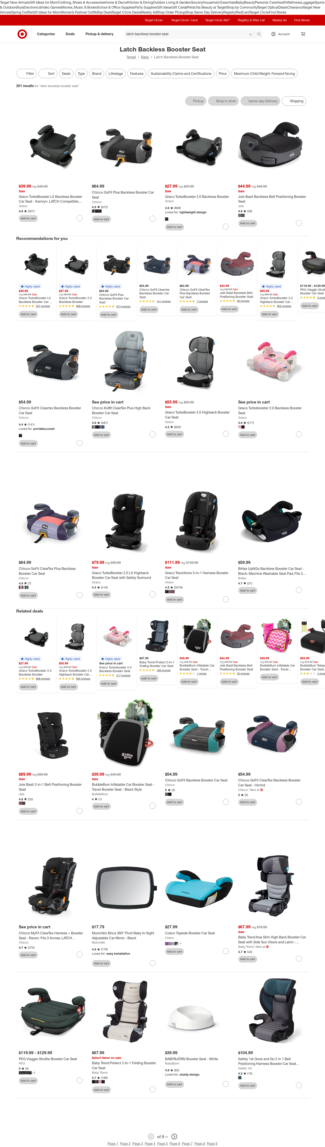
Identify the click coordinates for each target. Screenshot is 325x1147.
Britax (242, 579)
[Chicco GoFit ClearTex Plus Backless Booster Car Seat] (53, 572)
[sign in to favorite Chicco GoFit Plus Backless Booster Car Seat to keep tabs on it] (153, 219)
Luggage (307, 2)
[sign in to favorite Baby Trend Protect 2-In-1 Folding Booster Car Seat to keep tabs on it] (153, 1091)
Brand (96, 73)
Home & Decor (116, 2)
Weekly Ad (149, 12)
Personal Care (266, 2)
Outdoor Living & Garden (172, 2)
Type (81, 73)
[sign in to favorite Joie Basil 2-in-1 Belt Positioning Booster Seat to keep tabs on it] (80, 812)
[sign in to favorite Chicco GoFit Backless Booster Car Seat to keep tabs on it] (226, 803)
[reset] (250, 34)
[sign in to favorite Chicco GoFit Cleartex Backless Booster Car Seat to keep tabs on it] (80, 443)
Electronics (32, 7)
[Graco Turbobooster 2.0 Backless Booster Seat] (272, 410)
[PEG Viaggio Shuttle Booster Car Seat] (53, 1060)
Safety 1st (245, 1069)
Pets (190, 7)
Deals (283, 7)
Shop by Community (241, 7)
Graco (23, 206)
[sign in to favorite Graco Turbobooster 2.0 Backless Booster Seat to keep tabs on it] (299, 434)
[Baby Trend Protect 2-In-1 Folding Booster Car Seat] (126, 1067)
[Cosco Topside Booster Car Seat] (199, 934)
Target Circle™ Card (184, 20)
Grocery (197, 2)
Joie (241, 206)
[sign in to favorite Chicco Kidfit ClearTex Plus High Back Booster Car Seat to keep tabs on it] (153, 434)
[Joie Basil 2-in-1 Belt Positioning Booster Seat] (53, 788)
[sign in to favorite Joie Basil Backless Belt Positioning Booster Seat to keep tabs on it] (299, 223)
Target (131, 57)
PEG (22, 1065)
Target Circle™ (154, 20)
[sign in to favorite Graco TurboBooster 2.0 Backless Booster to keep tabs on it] (226, 227)
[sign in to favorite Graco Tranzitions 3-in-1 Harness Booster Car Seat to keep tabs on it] (226, 601)
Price (223, 73)
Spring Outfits (21, 12)
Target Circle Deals (126, 12)
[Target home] (22, 34)
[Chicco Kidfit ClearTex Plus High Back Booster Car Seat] (126, 410)
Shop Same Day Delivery (204, 12)
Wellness (294, 2)
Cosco (169, 939)
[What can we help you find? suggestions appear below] (193, 34)
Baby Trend (246, 948)
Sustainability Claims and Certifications (181, 73)
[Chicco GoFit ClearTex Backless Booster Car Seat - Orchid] (272, 784)
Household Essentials (219, 2)
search (259, 34)
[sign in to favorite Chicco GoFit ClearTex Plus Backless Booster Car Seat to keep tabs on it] (80, 596)
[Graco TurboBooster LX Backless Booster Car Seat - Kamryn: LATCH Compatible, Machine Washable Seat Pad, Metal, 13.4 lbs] (53, 199)
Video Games (51, 7)
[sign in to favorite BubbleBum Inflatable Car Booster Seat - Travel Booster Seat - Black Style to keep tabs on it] (153, 807)
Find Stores (277, 12)
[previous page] (151, 1138)
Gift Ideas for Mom (44, 2)
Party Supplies (146, 7)
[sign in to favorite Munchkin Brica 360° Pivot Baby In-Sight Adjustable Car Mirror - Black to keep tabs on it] (153, 964)
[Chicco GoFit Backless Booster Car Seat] (199, 781)
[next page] (174, 1138)
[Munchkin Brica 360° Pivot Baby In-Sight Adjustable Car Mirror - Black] (126, 937)
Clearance (295, 7)
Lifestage (116, 73)
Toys (20, 7)
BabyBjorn (172, 1065)
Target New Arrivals (15, 2)
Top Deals (104, 12)
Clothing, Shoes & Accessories (81, 2)
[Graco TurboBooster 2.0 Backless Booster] (199, 196)
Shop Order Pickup (171, 12)
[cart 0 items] (303, 34)
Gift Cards (179, 7)
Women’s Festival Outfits (79, 12)
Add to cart (28, 218)
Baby (240, 2)
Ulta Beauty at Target (210, 7)
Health (282, 2)
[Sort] (47, 73)
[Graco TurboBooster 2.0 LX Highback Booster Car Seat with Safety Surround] (126, 577)
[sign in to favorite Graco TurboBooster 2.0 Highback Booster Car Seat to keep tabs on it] (226, 434)
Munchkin (98, 944)
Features (136, 73)
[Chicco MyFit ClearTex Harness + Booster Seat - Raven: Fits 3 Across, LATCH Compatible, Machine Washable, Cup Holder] (53, 937)
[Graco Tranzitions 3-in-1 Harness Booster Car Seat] (199, 577)
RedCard (243, 12)
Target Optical (268, 7)
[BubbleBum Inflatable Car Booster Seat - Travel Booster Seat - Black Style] (126, 788)
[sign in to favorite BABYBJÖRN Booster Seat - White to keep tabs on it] (226, 1085)
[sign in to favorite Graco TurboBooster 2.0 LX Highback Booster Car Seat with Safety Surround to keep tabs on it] (153, 596)
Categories (47, 34)
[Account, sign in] (281, 34)
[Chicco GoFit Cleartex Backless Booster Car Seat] (53, 410)
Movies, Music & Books (79, 7)
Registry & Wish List (251, 20)
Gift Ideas (164, 7)
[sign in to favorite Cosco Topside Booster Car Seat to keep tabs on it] (226, 953)
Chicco (97, 202)
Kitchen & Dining (140, 2)
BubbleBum (100, 795)
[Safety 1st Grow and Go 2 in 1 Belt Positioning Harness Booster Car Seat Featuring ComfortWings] (272, 1063)
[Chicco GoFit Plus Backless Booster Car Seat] (126, 195)
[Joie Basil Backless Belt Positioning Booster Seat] (272, 199)
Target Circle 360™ (217, 20)
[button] (30, 286)
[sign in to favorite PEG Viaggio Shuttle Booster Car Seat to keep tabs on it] (80, 1082)
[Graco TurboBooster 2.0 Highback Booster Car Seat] (199, 415)
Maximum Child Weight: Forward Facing (264, 73)
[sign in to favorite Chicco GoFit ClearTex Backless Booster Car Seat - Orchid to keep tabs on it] (299, 803)
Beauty (249, 2)
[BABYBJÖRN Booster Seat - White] (199, 1060)
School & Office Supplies (116, 7)
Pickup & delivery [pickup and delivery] (101, 34)
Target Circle (259, 12)
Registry (229, 12)
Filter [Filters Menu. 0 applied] (26, 73)
